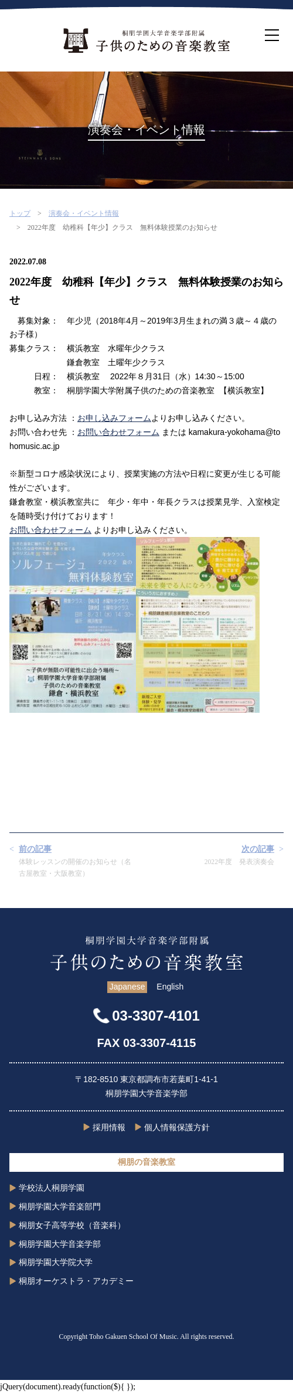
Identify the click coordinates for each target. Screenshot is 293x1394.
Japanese (127, 986)
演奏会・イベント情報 (84, 213)
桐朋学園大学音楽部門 (60, 1206)
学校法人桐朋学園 (51, 1187)
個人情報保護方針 (177, 1127)
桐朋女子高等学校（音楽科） (72, 1225)
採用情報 (109, 1127)
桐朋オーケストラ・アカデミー (76, 1281)
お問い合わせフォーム (118, 432)
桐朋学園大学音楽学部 (60, 1244)
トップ (19, 213)
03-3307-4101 (155, 1016)
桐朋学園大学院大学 (56, 1262)
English (169, 986)
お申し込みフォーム (114, 418)
